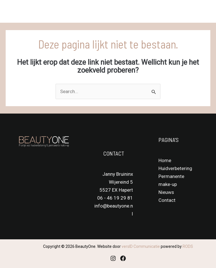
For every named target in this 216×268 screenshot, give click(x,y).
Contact (166, 200)
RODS (188, 246)
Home (164, 160)
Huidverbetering (175, 168)
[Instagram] (113, 258)
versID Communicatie (141, 246)
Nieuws (166, 192)
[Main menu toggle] (204, 11)
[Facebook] (123, 258)
